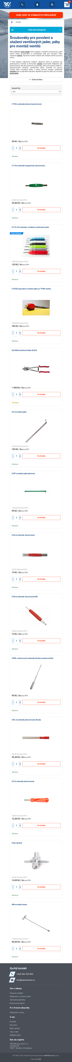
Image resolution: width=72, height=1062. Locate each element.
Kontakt (13, 1022)
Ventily (18, 22)
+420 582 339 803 (24, 974)
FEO (39, 1059)
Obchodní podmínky (17, 1000)
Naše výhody (15, 1028)
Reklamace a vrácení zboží (20, 996)
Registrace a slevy (17, 1012)
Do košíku (41, 148)
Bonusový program (17, 1003)
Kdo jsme (13, 1025)
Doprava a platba (16, 993)
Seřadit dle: (16, 88)
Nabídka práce (15, 1035)
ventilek (13, 71)
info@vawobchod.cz (25, 980)
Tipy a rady (14, 1032)
